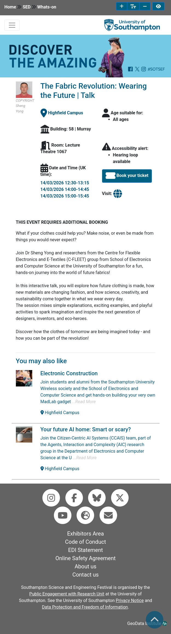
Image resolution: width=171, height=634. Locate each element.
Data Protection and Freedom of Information (85, 607)
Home (10, 7)
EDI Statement (85, 550)
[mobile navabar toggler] (12, 25)
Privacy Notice (130, 600)
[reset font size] (133, 6)
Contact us (85, 574)
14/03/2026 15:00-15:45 (64, 196)
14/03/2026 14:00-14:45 (64, 189)
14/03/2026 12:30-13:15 (64, 182)
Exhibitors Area (85, 533)
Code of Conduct (85, 542)
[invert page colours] (158, 6)
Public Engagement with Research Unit (66, 594)
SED (27, 7)
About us (86, 566)
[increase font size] (121, 6)
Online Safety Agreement (86, 558)
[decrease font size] (144, 6)
